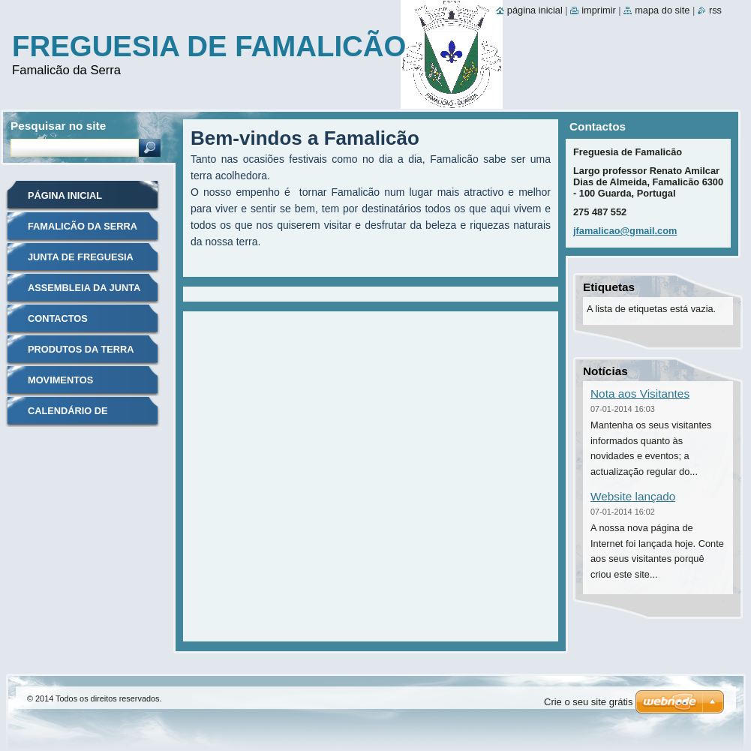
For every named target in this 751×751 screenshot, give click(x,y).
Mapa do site (662, 10)
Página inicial (65, 195)
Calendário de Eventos (68, 416)
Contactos (58, 318)
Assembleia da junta (84, 287)
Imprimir (598, 10)
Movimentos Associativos (64, 385)
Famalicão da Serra (82, 226)
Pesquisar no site (58, 125)
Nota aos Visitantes (639, 393)
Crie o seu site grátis (588, 701)
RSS (715, 10)
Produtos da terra (81, 349)
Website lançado (632, 496)
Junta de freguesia (81, 257)
